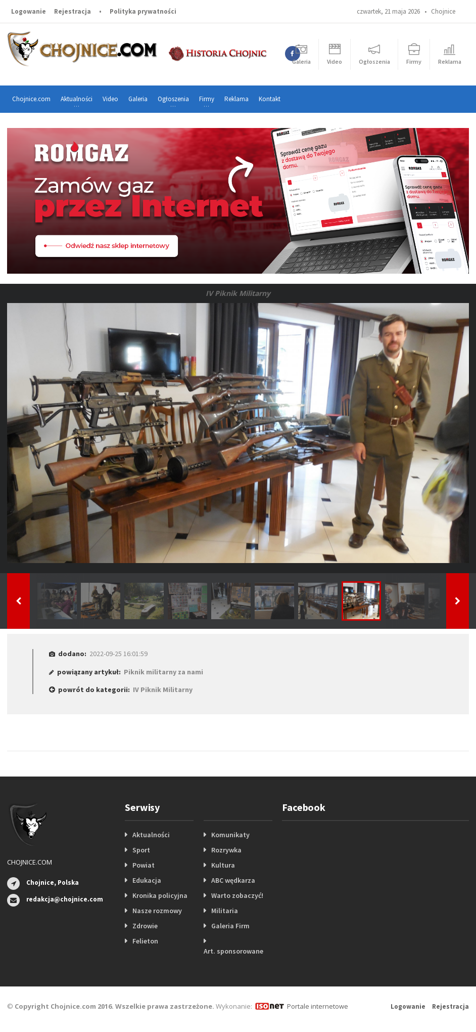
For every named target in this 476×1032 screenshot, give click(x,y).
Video (110, 99)
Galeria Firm (230, 925)
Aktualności (151, 834)
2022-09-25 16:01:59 (118, 653)
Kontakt (269, 99)
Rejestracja (72, 11)
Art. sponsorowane (233, 951)
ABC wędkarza (233, 880)
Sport (141, 849)
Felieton (145, 940)
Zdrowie (145, 925)
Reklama (236, 99)
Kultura (223, 865)
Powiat (143, 865)
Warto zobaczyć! (237, 895)
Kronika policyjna (159, 895)
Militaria (224, 910)
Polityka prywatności (143, 11)
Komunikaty (230, 834)
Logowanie (28, 11)
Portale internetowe (317, 1006)
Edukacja (146, 880)
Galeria (138, 99)
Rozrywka (226, 849)
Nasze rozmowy (157, 910)
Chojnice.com (31, 99)
